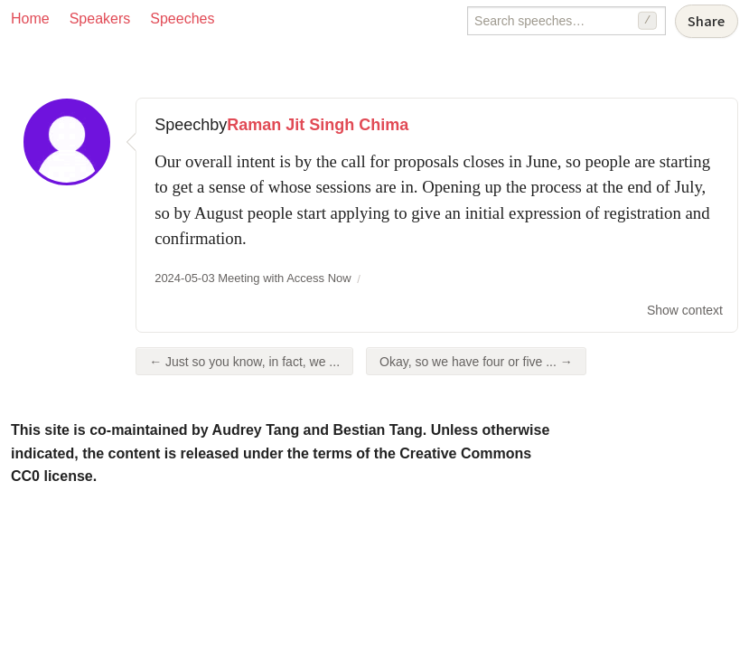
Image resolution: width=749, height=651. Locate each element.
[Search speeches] (566, 20)
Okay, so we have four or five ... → (476, 361)
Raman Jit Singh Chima (317, 125)
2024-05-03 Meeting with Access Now (252, 278)
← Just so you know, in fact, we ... (244, 361)
